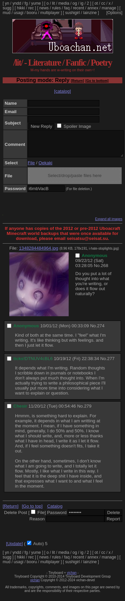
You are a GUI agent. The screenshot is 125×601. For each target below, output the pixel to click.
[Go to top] (32, 511)
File (31, 167)
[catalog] (62, 91)
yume (36, 3)
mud (6, 12)
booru (32, 12)
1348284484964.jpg (38, 253)
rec (31, 8)
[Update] (14, 548)
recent (78, 8)
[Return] (77, 81)
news (44, 8)
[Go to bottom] (96, 81)
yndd (16, 3)
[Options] (114, 12)
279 (87, 411)
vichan (72, 578)
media (63, 3)
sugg (7, 8)
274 (100, 330)
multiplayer (50, 12)
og (75, 3)
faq (67, 8)
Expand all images (108, 224)
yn (7, 3)
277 (111, 363)
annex (92, 8)
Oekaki (45, 167)
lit (53, 3)
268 (104, 270)
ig (81, 3)
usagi (18, 12)
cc (103, 3)
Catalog (54, 511)
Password (57, 517)
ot (96, 3)
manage (109, 8)
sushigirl (72, 12)
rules (56, 8)
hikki (21, 8)
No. (97, 270)
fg (26, 3)
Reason (37, 523)
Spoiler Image (77, 126)
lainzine (90, 12)
